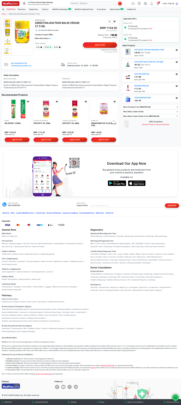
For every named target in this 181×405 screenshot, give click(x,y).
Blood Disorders (95, 263)
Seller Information (43, 38)
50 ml (56, 47)
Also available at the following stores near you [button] (21, 64)
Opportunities (116, 9)
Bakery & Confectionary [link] (60, 287)
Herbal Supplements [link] (38, 272)
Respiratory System (64, 309)
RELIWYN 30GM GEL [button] (141, 86)
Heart (110, 254)
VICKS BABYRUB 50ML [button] (142, 98)
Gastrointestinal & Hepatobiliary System (15, 309)
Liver (114, 254)
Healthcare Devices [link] (76, 261)
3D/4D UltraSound (112, 244)
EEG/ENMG (139, 244)
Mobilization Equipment (57, 328)
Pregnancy (128, 257)
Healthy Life (131, 9)
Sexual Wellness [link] (59, 244)
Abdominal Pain (138, 290)
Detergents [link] (17, 287)
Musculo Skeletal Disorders (99, 260)
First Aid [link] (4, 261)
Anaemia (158, 254)
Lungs (120, 254)
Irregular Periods (165, 287)
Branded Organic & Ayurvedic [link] (11, 290)
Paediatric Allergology (97, 280)
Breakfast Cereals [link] (18, 254)
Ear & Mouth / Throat (56, 315)
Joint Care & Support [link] (33, 261)
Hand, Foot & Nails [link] (38, 246)
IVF (128, 280)
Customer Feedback (70, 213)
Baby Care (14, 236)
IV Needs (45, 328)
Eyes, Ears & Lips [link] (7, 246)
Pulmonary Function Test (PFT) (155, 246)
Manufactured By (10, 79)
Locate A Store (25, 213)
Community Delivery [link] (41, 402)
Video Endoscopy (137, 246)
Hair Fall (102, 290)
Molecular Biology (161, 236)
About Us (6, 213)
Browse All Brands (54, 213)
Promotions (101, 9)
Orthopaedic (70, 328)
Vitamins (151, 254)
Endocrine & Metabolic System (12, 315)
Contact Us (109, 213)
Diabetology (148, 274)
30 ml (47, 47)
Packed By (66, 79)
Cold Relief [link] (21, 261)
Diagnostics (34, 9)
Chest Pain (93, 287)
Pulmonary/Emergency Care (11, 331)
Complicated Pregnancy (139, 280)
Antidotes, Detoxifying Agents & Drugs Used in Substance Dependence (25, 321)
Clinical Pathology (96, 236)
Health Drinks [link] (6, 254)
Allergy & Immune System (36, 318)
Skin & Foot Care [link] (46, 261)
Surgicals (79, 328)
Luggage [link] (48, 287)
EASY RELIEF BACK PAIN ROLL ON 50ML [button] (149, 62)
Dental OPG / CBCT (96, 246)
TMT (132, 244)
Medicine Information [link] (10, 299)
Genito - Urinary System (78, 312)
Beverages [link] (73, 287)
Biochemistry (139, 236)
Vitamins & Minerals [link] (23, 272)
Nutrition (41, 315)
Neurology (102, 277)
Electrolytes (147, 263)
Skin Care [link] (5, 244)
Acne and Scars (126, 290)
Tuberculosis (141, 257)
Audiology (151, 280)
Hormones (23, 312)
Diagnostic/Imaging (28, 331)
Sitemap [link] (73, 402)
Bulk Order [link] (8, 402)
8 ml (38, 47)
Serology (120, 236)
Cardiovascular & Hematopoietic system (43, 309)
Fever (164, 254)
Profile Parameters (110, 236)
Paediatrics (118, 274)
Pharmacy (21, 9)
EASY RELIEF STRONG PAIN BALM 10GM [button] (149, 50)
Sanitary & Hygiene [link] (15, 244)
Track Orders (41, 213)
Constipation (133, 287)
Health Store (9, 9)
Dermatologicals (69, 315)
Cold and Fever (104, 287)
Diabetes (171, 254)
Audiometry (108, 246)
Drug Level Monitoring (139, 260)
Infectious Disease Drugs (52, 312)
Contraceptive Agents (35, 312)
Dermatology (112, 277)
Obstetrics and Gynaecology (133, 274)
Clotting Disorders (125, 260)
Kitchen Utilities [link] (38, 287)
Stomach (123, 263)
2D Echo (147, 244)
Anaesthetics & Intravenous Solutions (14, 318)
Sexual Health (149, 290)
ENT (119, 277)
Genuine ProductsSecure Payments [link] (155, 124)
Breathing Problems (112, 290)
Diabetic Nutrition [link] (24, 279)
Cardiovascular (17, 328)
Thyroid (144, 254)
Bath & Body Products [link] (45, 244)
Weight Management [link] (47, 254)
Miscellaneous (55, 321)
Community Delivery (86, 213)
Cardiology (94, 277)
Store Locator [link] (31, 302)
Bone (92, 257)
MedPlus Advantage (61, 9)
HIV (134, 257)
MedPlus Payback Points (84, 9)
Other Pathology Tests (154, 257)
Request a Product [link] (20, 302)
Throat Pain (94, 290)
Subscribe (172, 205)
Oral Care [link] (26, 244)
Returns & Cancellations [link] (135, 402)
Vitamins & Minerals (30, 315)
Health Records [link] (7, 302)
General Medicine (96, 274)
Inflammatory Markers (134, 263)
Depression (114, 287)
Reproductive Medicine (154, 277)
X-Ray (103, 244)
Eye (46, 315)
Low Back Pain (153, 287)
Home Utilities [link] (27, 287)
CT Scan (97, 244)
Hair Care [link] (34, 244)
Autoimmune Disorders (110, 263)
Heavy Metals (152, 260)
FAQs (13, 213)
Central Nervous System (80, 309)
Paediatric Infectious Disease (116, 280)
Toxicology (113, 260)
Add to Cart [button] (100, 45)
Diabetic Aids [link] (36, 279)
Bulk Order (100, 213)
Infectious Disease (165, 260)
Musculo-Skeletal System (10, 312)
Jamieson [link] (50, 272)
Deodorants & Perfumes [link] (74, 244)
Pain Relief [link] (12, 261)
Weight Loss (123, 287)
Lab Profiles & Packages (98, 254)
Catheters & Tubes (34, 328)
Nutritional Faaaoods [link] (32, 254)
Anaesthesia (6, 328)
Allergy (138, 254)
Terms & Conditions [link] (172, 402)
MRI (91, 244)
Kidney (132, 254)
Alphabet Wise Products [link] (56, 302)
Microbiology (129, 236)
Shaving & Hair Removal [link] (22, 246)
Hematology (149, 236)
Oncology (65, 312)
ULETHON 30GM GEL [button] (142, 74)
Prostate (120, 257)
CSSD (25, 328)
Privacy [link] (102, 402)
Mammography (125, 244)
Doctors (45, 9)
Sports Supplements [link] (8, 272)
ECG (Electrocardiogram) (121, 246)
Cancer (105, 257)
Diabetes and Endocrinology (163, 274)
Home (4, 14)
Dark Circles (143, 287)
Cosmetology (140, 277)
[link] (10, 3)
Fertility (125, 254)
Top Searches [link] (42, 302)
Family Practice (108, 274)
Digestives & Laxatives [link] (61, 261)
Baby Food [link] (5, 236)
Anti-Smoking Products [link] (9, 264)
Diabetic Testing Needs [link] (9, 279)
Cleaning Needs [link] (7, 287)
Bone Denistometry (158, 244)
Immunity (98, 257)
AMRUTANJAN (40, 20)
